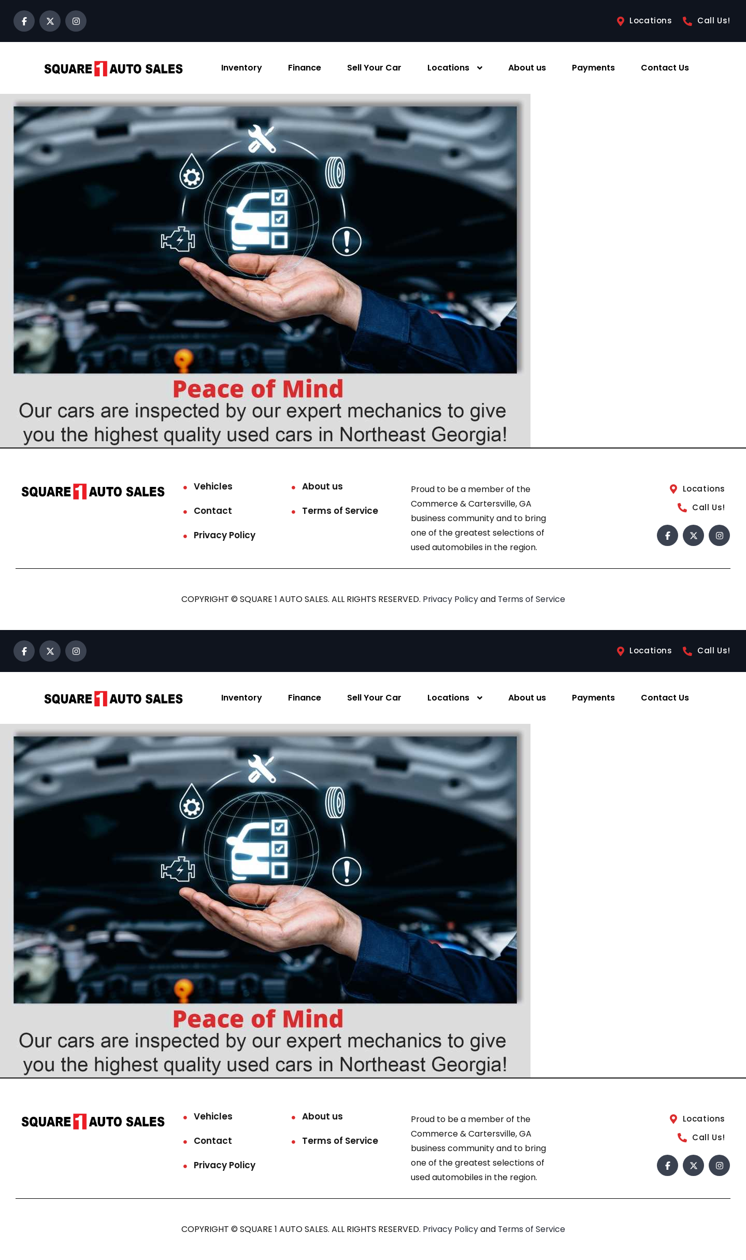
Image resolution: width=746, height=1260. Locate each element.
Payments (593, 68)
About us (527, 68)
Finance (304, 68)
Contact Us (665, 68)
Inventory (241, 68)
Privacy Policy (224, 535)
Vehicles (213, 486)
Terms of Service (340, 511)
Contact (213, 511)
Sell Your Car (374, 68)
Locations (448, 68)
